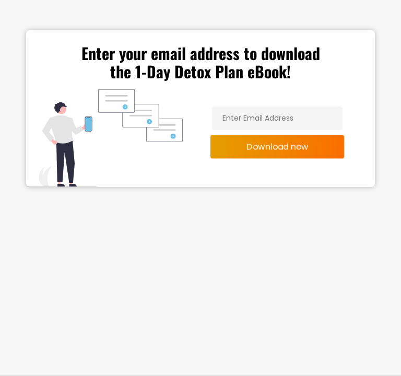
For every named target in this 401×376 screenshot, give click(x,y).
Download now (277, 146)
